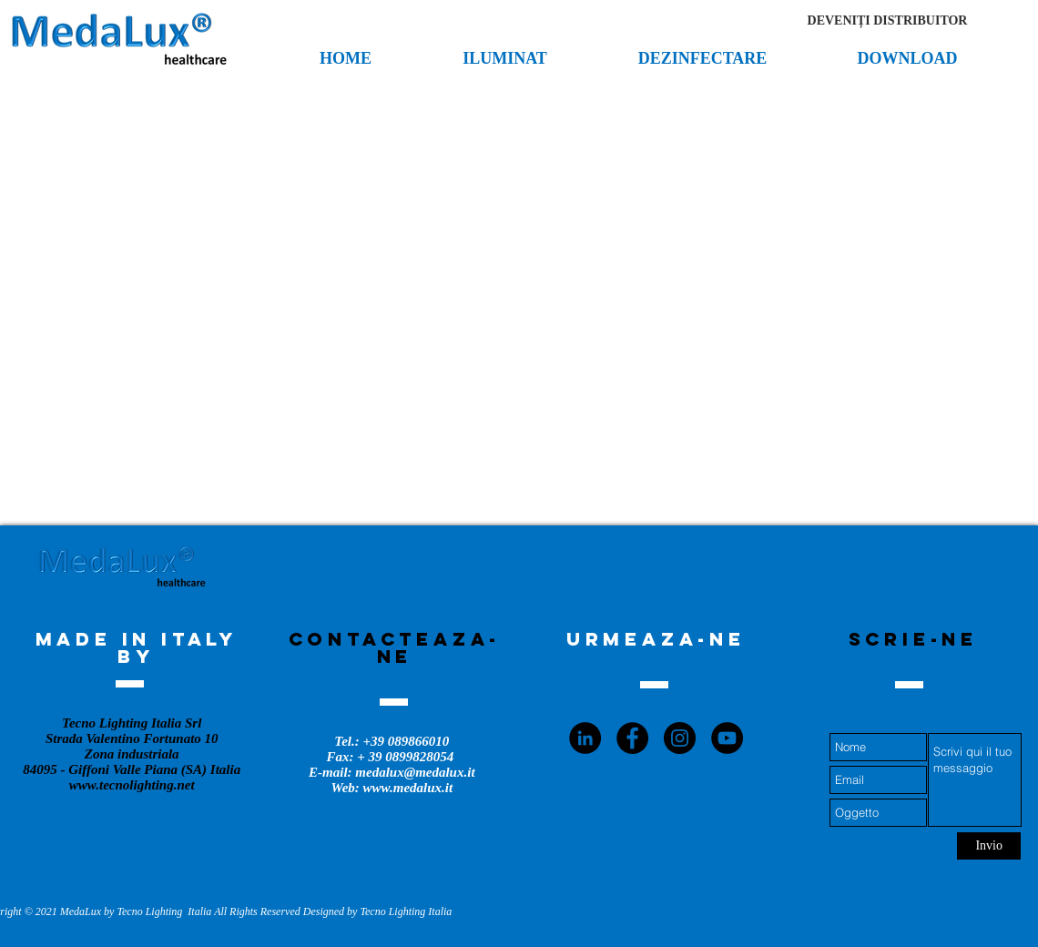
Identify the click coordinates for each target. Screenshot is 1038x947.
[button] (887, 21)
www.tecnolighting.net (132, 785)
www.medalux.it (408, 787)
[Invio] (989, 846)
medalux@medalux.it (414, 772)
